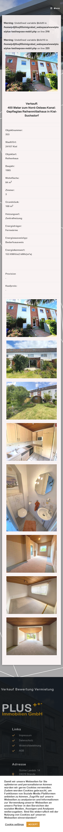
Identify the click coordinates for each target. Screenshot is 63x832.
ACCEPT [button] (33, 824)
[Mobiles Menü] (55, 8)
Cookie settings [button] (14, 824)
